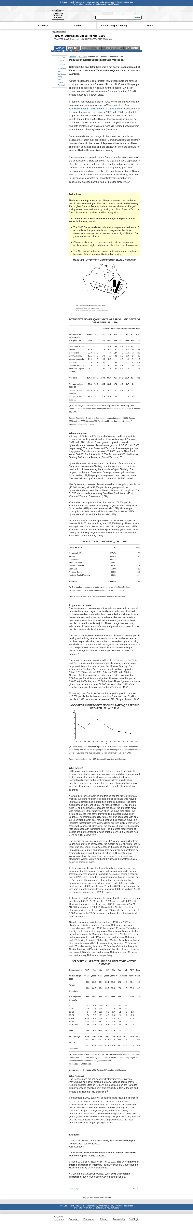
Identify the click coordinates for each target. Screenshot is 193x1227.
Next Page (136, 1189)
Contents (61, 64)
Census (78, 25)
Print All (78, 51)
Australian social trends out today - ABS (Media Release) (62, 77)
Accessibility (119, 1219)
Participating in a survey (114, 25)
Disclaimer (88, 1219)
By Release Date (59, 32)
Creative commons (59, 1217)
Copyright (74, 1219)
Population (83, 56)
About (149, 25)
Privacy (104, 1219)
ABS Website (114, 4)
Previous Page (74, 1189)
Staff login (134, 1219)
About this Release (62, 59)
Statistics (43, 25)
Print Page (67, 51)
